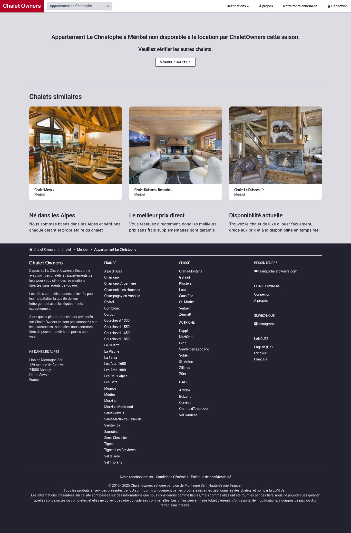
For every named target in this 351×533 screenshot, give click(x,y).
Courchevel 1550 (117, 327)
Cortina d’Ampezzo (193, 409)
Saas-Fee (186, 296)
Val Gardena (188, 415)
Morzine (110, 401)
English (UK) (263, 347)
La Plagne (111, 351)
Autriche (187, 322)
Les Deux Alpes (115, 376)
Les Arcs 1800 (115, 370)
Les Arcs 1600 (115, 364)
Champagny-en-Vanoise (122, 296)
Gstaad (184, 277)
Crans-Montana (191, 271)
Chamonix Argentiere (120, 283)
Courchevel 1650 (117, 333)
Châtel (109, 302)
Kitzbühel (186, 337)
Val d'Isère (112, 456)
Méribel (110, 395)
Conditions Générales (172, 477)
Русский (260, 353)
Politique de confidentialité (211, 477)
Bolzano (185, 396)
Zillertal (185, 368)
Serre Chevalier (115, 438)
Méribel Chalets (175, 62)
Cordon (109, 314)
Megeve (110, 388)
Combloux (112, 308)
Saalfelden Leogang (194, 349)
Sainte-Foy (112, 425)
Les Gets (110, 382)
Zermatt (185, 314)
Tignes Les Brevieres (120, 450)
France (110, 263)
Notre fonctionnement (300, 6)
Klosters (185, 283)
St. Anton (186, 362)
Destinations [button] (236, 6)
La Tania (110, 357)
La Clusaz (111, 345)
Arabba (184, 390)
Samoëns (111, 432)
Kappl (183, 331)
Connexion (337, 6)
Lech (182, 343)
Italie (183, 382)
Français (260, 359)
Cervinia (185, 403)
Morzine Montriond (118, 407)
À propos (266, 6)
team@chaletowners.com (275, 271)
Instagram (264, 324)
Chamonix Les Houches (122, 290)
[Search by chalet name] (75, 6)
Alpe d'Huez (113, 271)
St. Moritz (186, 302)
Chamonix (112, 277)
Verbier (184, 308)
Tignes (109, 444)
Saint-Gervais (114, 413)
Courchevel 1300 (117, 320)
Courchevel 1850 (117, 339)
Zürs (182, 374)
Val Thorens (113, 462)
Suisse (184, 263)
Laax (182, 290)
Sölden (184, 355)
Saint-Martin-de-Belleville (123, 419)
